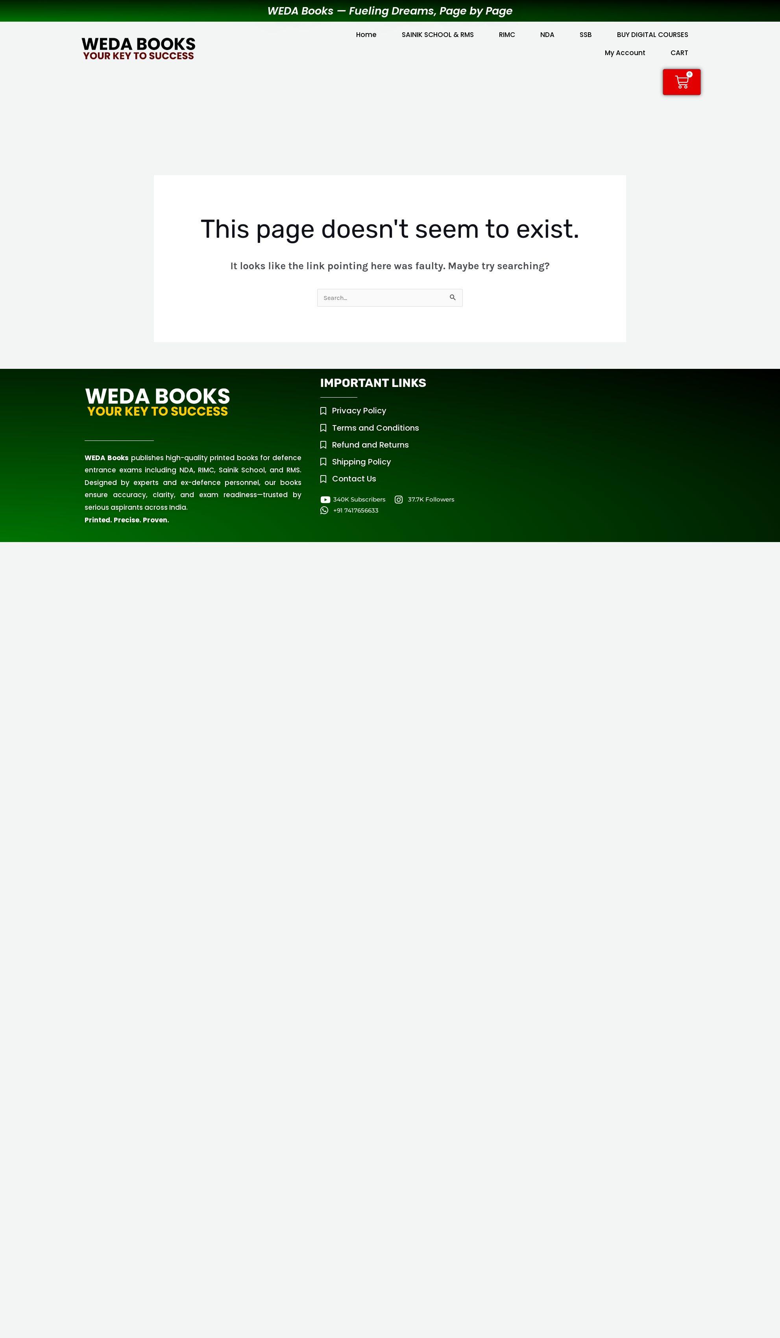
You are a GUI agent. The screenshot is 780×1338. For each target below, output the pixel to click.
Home (366, 34)
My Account (625, 52)
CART (679, 52)
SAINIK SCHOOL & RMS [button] (438, 34)
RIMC (507, 34)
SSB (586, 34)
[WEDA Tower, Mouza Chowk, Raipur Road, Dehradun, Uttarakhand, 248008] (598, 432)
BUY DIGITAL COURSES (652, 34)
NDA (547, 34)
